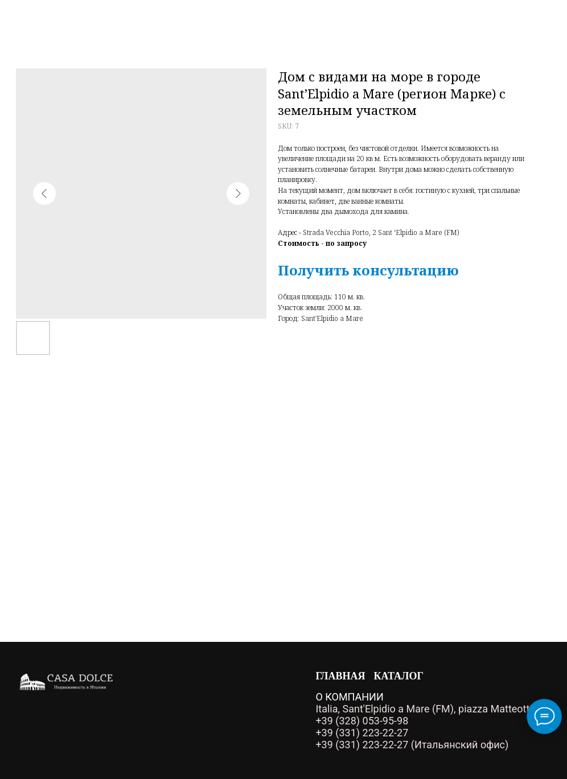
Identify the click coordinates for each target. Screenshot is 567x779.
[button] (368, 270)
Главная (340, 676)
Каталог (399, 676)
